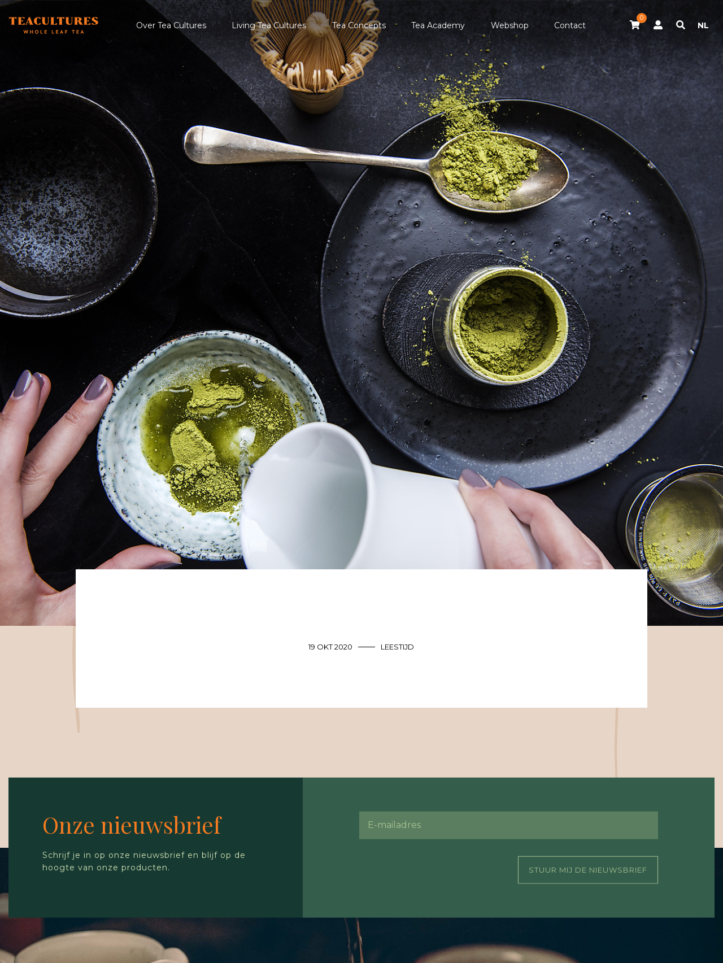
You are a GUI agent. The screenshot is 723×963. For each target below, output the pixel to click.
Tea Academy (438, 25)
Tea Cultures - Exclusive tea (53, 25)
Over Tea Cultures (171, 25)
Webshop (510, 25)
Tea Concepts (359, 25)
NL (703, 25)
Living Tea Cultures (269, 25)
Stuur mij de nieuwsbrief (588, 869)
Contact (570, 25)
